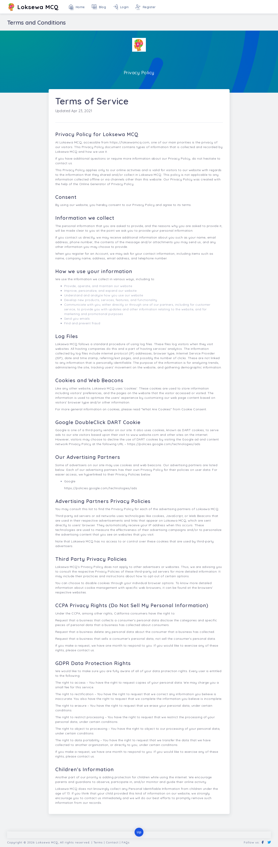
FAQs (126, 842)
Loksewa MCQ (47, 842)
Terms (98, 842)
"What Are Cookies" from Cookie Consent (173, 409)
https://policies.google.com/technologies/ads (163, 444)
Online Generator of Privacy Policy (106, 184)
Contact (112, 842)
